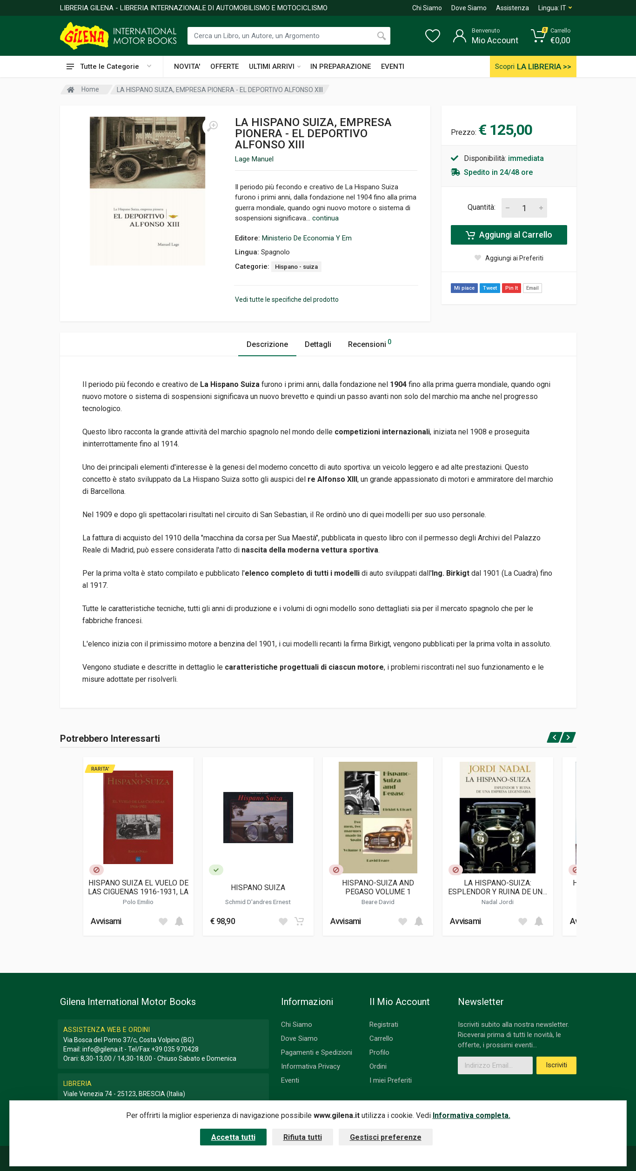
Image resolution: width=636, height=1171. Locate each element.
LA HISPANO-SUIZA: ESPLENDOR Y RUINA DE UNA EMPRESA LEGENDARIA (497, 887)
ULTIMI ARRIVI (275, 66)
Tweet (490, 288)
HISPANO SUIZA (258, 887)
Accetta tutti (233, 1137)
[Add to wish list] (162, 921)
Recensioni (369, 343)
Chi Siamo (427, 8)
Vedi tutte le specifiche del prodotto (287, 299)
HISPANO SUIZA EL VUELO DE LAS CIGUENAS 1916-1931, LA (138, 887)
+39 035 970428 (175, 1049)
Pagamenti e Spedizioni (316, 1052)
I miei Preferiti (390, 1080)
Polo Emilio (138, 901)
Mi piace (464, 288)
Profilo (379, 1052)
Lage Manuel (254, 159)
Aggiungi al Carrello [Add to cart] (509, 235)
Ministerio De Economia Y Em (307, 238)
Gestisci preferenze (386, 1137)
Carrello (381, 1038)
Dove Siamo (469, 8)
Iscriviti (556, 1065)
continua (325, 218)
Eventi (290, 1080)
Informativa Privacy (310, 1066)
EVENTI (392, 66)
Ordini (378, 1066)
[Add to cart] (179, 921)
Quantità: (481, 207)
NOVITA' (187, 66)
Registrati (383, 1024)
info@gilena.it (102, 1049)
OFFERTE (224, 66)
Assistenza (512, 8)
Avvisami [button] (106, 921)
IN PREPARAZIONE (340, 66)
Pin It (511, 288)
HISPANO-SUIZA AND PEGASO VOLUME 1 (378, 887)
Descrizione (267, 344)
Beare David (378, 901)
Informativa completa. (471, 1115)
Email (532, 288)
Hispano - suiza (296, 266)
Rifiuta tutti (302, 1137)
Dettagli (318, 344)
